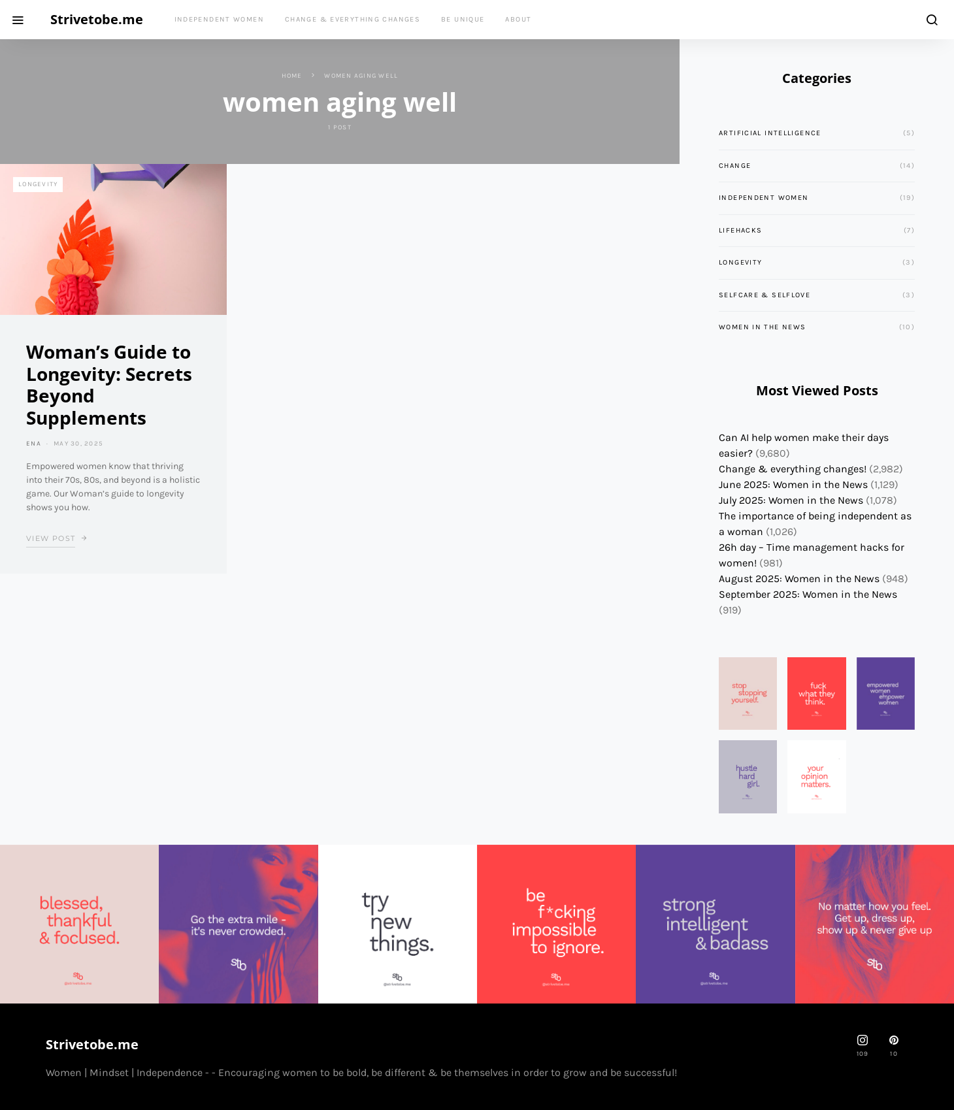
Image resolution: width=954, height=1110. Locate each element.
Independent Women (219, 19)
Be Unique (462, 19)
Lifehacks (740, 230)
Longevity (38, 184)
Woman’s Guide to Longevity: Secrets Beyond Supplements (109, 384)
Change (735, 165)
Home (292, 76)
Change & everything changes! (792, 469)
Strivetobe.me (96, 19)
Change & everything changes (352, 19)
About (518, 19)
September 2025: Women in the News (808, 594)
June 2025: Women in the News (793, 484)
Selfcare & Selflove (764, 295)
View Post (50, 538)
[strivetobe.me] (862, 1046)
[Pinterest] (894, 1046)
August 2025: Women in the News (799, 578)
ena (33, 444)
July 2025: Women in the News (791, 500)
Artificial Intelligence (770, 133)
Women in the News (762, 327)
